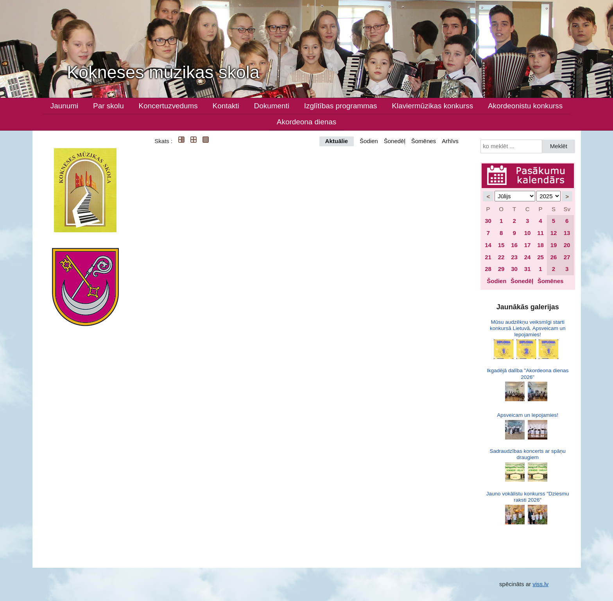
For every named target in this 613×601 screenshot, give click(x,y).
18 (540, 245)
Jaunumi (64, 106)
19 (553, 245)
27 (567, 257)
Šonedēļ (394, 141)
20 (567, 245)
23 (514, 257)
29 (501, 269)
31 (527, 269)
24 (527, 257)
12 (553, 233)
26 (553, 257)
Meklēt (558, 146)
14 (488, 245)
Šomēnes (423, 141)
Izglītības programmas (340, 106)
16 (514, 245)
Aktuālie (336, 141)
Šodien (369, 141)
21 (488, 257)
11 (540, 233)
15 (501, 245)
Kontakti (226, 106)
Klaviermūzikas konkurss (432, 106)
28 (488, 269)
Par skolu (108, 106)
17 (527, 245)
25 (540, 257)
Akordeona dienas (306, 122)
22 (501, 257)
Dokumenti (271, 106)
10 (527, 233)
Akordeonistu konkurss (525, 106)
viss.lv (540, 584)
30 (488, 220)
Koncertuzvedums (168, 106)
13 (567, 233)
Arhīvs (450, 141)
